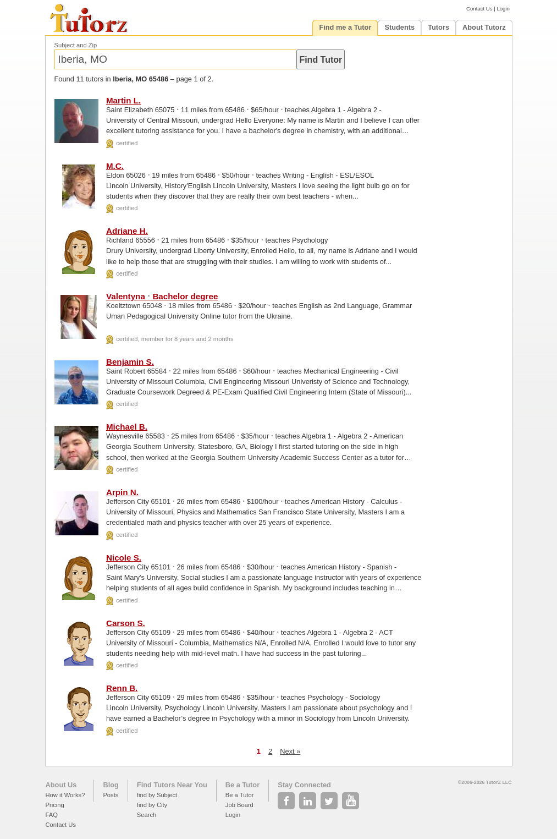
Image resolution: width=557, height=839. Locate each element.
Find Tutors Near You (172, 785)
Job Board (239, 805)
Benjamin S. (130, 361)
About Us (61, 785)
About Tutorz (484, 27)
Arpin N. (122, 492)
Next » (290, 751)
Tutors (438, 27)
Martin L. (123, 100)
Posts (110, 795)
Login (503, 9)
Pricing (55, 805)
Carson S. (125, 623)
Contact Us (479, 9)
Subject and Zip (75, 45)
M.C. (115, 166)
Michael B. (126, 426)
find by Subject (157, 795)
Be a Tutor (242, 785)
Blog (110, 785)
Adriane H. (127, 230)
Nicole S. (123, 557)
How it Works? (65, 795)
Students (399, 27)
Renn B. (121, 688)
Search (146, 814)
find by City (152, 805)
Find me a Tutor (345, 27)
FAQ (52, 814)
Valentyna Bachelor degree (162, 296)
